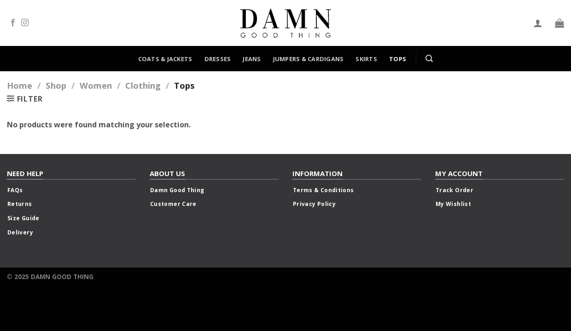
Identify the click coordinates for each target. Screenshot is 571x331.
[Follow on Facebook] (13, 23)
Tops (397, 59)
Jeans (252, 59)
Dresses (217, 59)
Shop (56, 85)
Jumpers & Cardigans (308, 59)
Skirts (366, 59)
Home (19, 85)
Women (96, 85)
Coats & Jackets (165, 59)
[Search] (429, 59)
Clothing (143, 85)
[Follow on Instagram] (25, 23)
